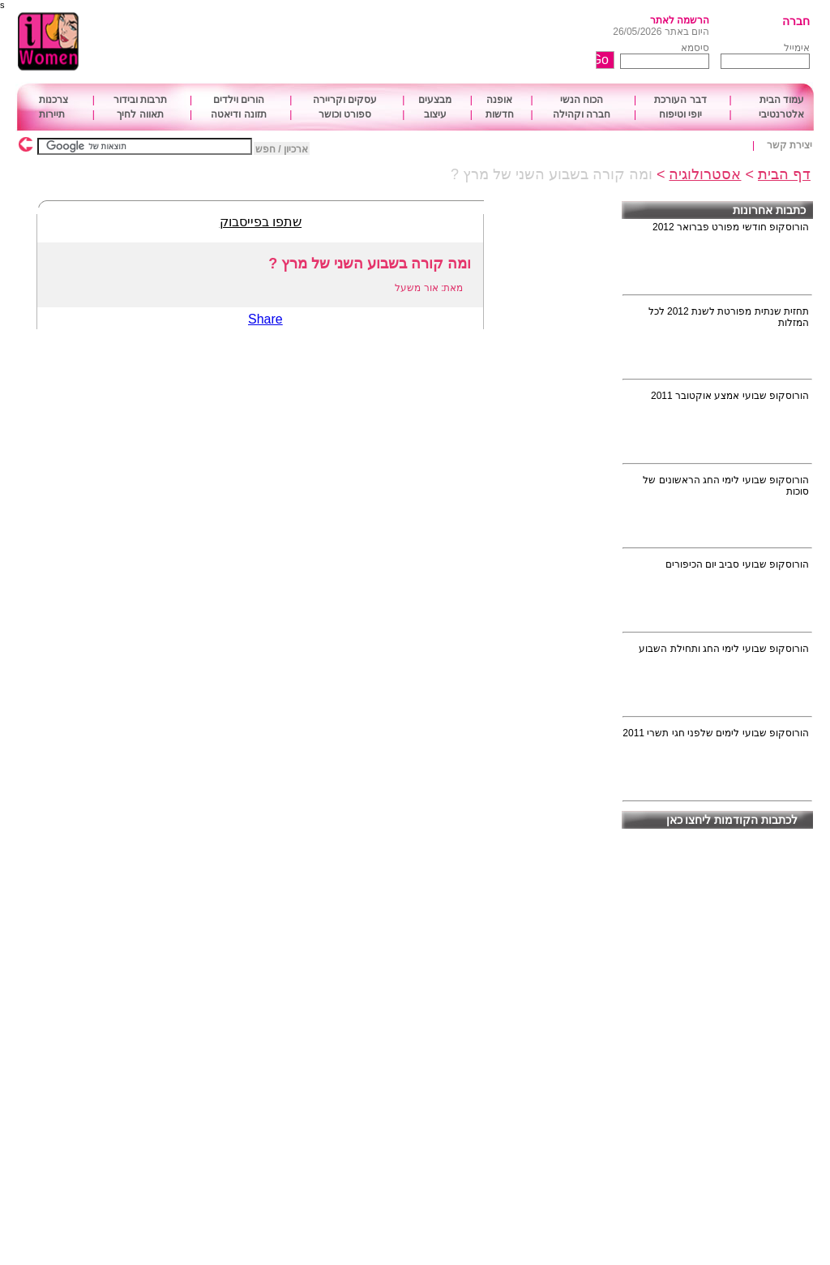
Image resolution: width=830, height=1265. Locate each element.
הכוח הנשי (581, 99)
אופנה (499, 99)
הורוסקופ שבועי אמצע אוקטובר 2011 (730, 395)
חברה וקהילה (581, 114)
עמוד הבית (781, 99)
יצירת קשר (789, 145)
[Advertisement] (370, 42)
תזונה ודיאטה (238, 114)
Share (265, 319)
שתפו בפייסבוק (261, 222)
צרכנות (53, 99)
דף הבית (784, 174)
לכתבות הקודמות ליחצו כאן (732, 819)
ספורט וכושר (345, 114)
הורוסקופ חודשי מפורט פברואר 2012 (730, 227)
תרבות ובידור (140, 99)
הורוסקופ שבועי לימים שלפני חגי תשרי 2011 (715, 733)
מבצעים (434, 99)
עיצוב (435, 114)
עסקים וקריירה (345, 99)
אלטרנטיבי (781, 114)
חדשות (500, 114)
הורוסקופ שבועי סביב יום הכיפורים (737, 564)
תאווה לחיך (140, 114)
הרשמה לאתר (679, 20)
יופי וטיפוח (680, 114)
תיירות (52, 114)
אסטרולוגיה (705, 174)
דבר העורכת (680, 99)
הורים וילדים (238, 99)
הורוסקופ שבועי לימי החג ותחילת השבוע (724, 648)
